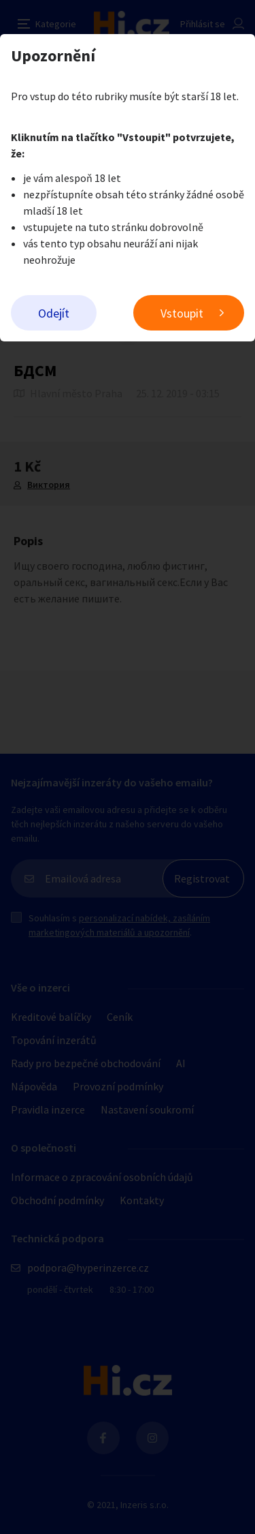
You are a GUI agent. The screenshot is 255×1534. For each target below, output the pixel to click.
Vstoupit (181, 313)
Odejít (53, 313)
